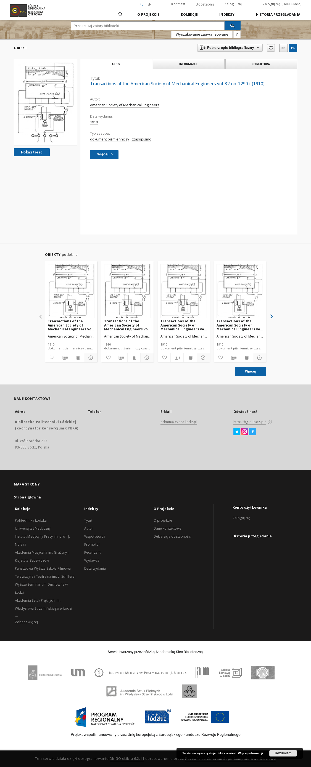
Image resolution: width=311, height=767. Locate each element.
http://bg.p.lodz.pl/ (249, 422)
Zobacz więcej (26, 622)
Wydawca (91, 560)
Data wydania (95, 568)
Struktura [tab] (261, 64)
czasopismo (141, 139)
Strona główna (27, 497)
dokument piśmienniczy (109, 139)
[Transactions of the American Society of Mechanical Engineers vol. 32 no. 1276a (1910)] (71, 291)
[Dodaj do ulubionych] (51, 357)
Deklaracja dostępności (172, 536)
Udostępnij (205, 4)
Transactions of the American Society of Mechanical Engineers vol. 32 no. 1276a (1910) (71, 325)
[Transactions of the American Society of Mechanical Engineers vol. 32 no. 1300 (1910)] (184, 291)
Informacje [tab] (188, 64)
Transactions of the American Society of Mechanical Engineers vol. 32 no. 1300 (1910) (183, 325)
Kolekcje (189, 14)
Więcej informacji (250, 753)
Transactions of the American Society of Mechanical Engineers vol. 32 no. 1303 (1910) (127, 325)
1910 (94, 122)
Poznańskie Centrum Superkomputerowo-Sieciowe (230, 758)
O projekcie (163, 520)
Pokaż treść (32, 152)
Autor (88, 528)
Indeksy (226, 14)
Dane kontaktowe (167, 528)
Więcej (250, 371)
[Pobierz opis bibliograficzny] (64, 357)
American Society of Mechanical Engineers (124, 105)
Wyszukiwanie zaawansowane (202, 34)
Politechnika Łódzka (31, 520)
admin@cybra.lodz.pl (178, 422)
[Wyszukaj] (233, 25)
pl (293, 48)
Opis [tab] (116, 64)
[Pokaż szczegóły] (89, 357)
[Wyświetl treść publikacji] (77, 357)
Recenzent (92, 552)
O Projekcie (148, 14)
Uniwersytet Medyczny (33, 528)
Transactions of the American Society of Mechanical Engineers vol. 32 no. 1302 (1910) (239, 325)
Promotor (92, 544)
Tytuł (88, 520)
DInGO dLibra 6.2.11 (127, 758)
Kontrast (178, 4)
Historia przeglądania (278, 14)
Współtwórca (95, 536)
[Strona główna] (120, 11)
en (149, 4)
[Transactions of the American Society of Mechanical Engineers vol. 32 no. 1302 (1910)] (240, 291)
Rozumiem (283, 753)
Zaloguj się (233, 4)
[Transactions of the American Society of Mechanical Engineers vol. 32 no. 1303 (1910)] (127, 291)
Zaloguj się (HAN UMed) (282, 4)
